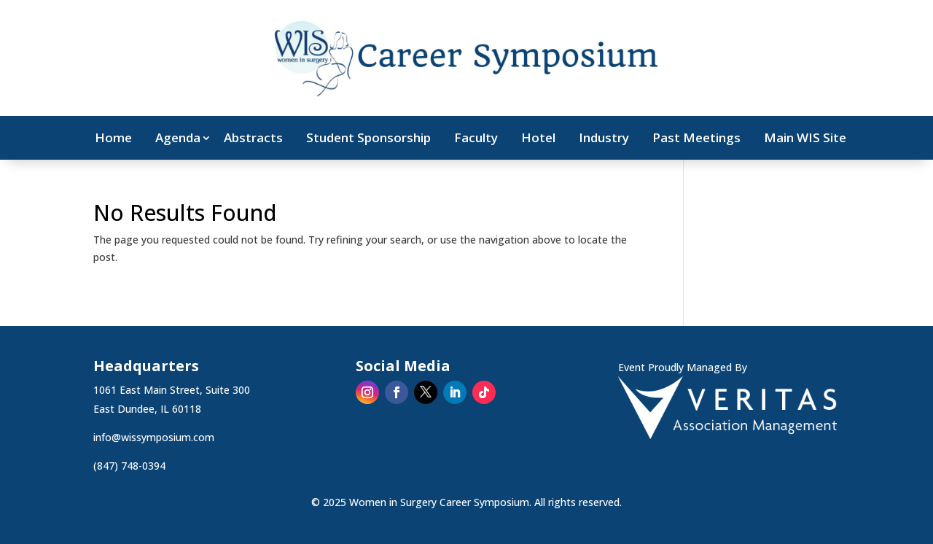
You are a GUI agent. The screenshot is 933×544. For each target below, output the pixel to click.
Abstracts (253, 139)
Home (113, 139)
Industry (604, 139)
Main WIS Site (805, 139)
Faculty (476, 139)
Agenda (177, 139)
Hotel (538, 139)
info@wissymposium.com (153, 437)
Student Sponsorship (368, 139)
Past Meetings (696, 139)
